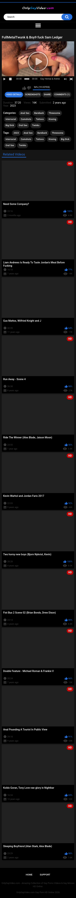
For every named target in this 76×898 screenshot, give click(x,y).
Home (29, 874)
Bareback (39, 113)
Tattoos (40, 119)
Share (47, 94)
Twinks (35, 125)
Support (45, 874)
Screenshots (32, 94)
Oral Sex (23, 125)
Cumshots (26, 119)
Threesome (54, 113)
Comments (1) (62, 94)
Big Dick (10, 125)
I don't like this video (29, 88)
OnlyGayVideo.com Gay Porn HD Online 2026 (38, 892)
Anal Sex (25, 113)
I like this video (24, 88)
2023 (16, 133)
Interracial (11, 119)
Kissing (52, 119)
